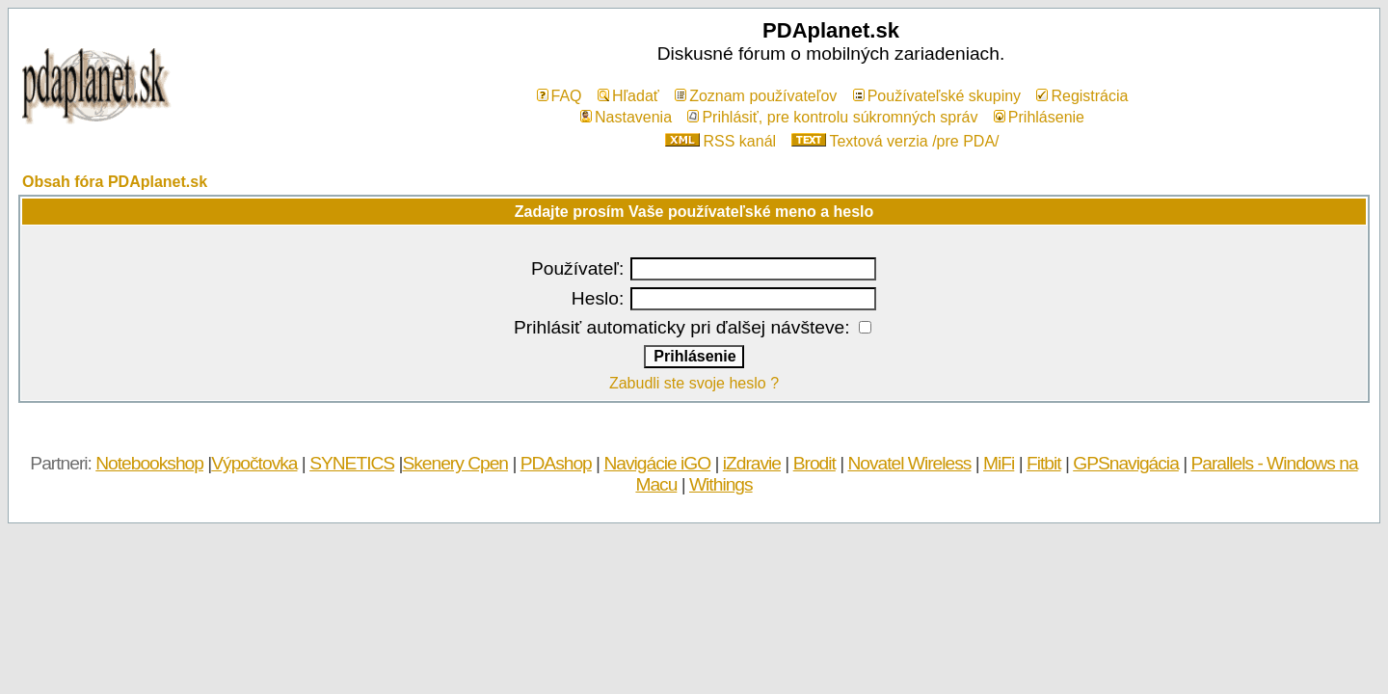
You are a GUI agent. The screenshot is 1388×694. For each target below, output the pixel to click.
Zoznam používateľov (756, 96)
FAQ (559, 96)
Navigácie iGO (656, 463)
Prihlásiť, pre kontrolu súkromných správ (832, 117)
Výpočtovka (254, 463)
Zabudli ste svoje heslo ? (694, 383)
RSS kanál (720, 141)
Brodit (814, 463)
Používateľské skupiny (937, 96)
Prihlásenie (1039, 117)
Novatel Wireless (909, 463)
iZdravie (752, 463)
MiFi (998, 463)
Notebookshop (149, 463)
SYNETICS (351, 463)
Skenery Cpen (455, 463)
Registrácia (1082, 96)
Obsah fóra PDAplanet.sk (114, 182)
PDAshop (556, 463)
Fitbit (1044, 463)
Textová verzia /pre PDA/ (895, 141)
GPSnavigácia (1126, 463)
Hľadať (628, 96)
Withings (721, 484)
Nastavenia (626, 117)
